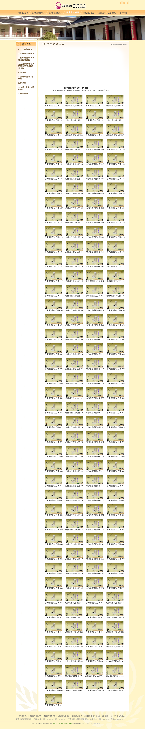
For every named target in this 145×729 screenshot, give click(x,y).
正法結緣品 (112, 12)
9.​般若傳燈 (23, 93)
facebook (120, 2)
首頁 (112, 45)
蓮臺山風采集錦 (88, 12)
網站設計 (89, 723)
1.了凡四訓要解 (25, 49)
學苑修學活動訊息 (55, 12)
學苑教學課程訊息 (38, 12)
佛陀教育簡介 (23, 12)
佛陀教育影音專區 (72, 12)
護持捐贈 (123, 12)
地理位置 (127, 2)
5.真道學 (22, 72)
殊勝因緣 (101, 12)
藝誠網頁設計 (96, 723)
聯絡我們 (123, 2)
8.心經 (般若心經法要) (26, 88)
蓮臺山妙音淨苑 (70, 5)
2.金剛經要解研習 (26, 53)
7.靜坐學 (22, 83)
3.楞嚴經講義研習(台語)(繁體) (26, 59)
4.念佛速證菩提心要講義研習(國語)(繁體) (26, 66)
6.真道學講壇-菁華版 (25, 78)
